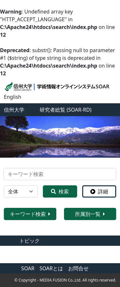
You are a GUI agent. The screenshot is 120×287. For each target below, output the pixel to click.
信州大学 (14, 109)
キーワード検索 (30, 214)
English (12, 96)
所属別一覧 (90, 214)
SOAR (27, 268)
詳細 (99, 191)
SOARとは (51, 268)
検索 (60, 191)
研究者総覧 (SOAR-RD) (66, 109)
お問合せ (78, 268)
